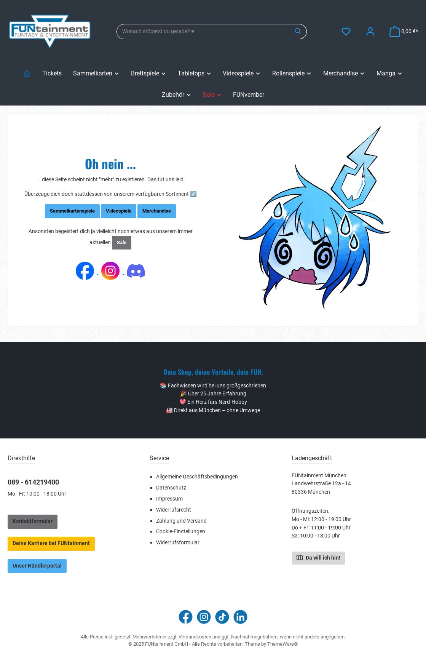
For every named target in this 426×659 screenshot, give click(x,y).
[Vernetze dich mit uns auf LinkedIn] (240, 616)
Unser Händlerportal (37, 566)
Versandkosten (195, 637)
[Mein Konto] (370, 31)
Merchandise (156, 211)
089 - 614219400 (33, 482)
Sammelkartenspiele (72, 211)
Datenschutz (171, 488)
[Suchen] (298, 31)
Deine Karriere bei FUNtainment (51, 543)
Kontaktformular (33, 521)
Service (159, 458)
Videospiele (118, 211)
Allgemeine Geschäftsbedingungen (197, 476)
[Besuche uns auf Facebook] (185, 616)
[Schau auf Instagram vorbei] (203, 616)
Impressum (169, 499)
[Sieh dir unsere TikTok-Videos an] (222, 616)
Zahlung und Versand (181, 521)
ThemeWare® (282, 644)
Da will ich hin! (318, 557)
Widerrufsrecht (173, 510)
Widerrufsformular (177, 542)
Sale (121, 242)
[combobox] (203, 31)
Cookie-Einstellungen (180, 531)
